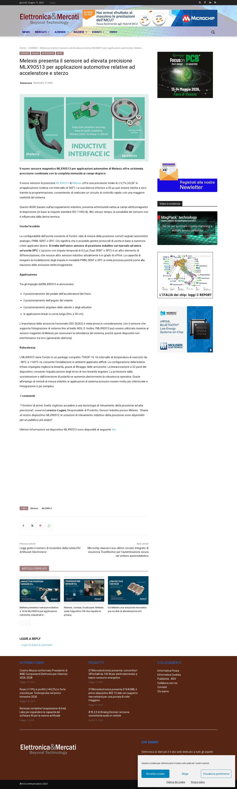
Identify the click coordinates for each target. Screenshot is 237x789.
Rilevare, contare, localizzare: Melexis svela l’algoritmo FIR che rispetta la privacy (84, 611)
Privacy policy (198, 782)
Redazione (26, 83)
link (114, 429)
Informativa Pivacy (168, 670)
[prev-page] (22, 623)
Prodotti (35, 53)
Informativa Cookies (169, 674)
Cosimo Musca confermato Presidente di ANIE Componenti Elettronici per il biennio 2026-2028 (44, 674)
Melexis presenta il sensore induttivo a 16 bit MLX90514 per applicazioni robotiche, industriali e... (39, 611)
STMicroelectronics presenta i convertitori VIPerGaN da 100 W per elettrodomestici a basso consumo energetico (113, 674)
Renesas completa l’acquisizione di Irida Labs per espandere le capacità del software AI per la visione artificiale (43, 712)
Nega (185, 774)
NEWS (60, 53)
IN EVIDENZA (48, 53)
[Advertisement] (84, 468)
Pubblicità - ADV (166, 678)
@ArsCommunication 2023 (34, 783)
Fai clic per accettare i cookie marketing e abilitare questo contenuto (187, 228)
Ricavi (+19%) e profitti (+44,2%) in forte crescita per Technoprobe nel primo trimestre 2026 (43, 693)
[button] (212, 32)
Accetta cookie (155, 774)
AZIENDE (33, 48)
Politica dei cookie (175, 782)
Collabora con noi (167, 683)
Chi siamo (163, 691)
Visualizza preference (216, 774)
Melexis (76, 183)
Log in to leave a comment (36, 644)
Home (23, 48)
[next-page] (28, 623)
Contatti (162, 687)
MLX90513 (62, 183)
